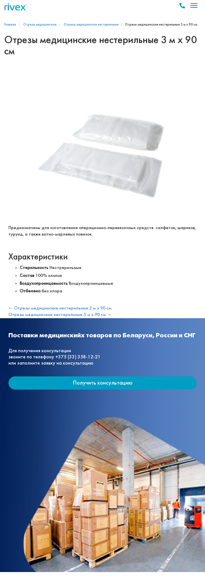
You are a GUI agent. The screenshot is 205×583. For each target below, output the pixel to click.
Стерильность (34, 268)
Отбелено (30, 291)
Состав (27, 276)
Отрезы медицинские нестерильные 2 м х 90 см (62, 308)
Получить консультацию (103, 383)
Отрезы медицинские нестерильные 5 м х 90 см (57, 315)
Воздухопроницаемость (44, 283)
